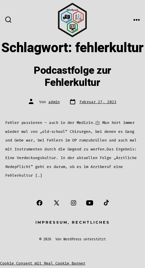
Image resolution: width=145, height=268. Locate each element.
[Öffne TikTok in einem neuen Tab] (106, 203)
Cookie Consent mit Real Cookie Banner (42, 263)
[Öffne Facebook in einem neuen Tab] (39, 203)
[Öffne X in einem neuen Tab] (56, 203)
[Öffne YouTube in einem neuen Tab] (90, 203)
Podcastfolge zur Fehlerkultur (72, 76)
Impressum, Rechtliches (72, 222)
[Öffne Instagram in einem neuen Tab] (73, 203)
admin (54, 101)
